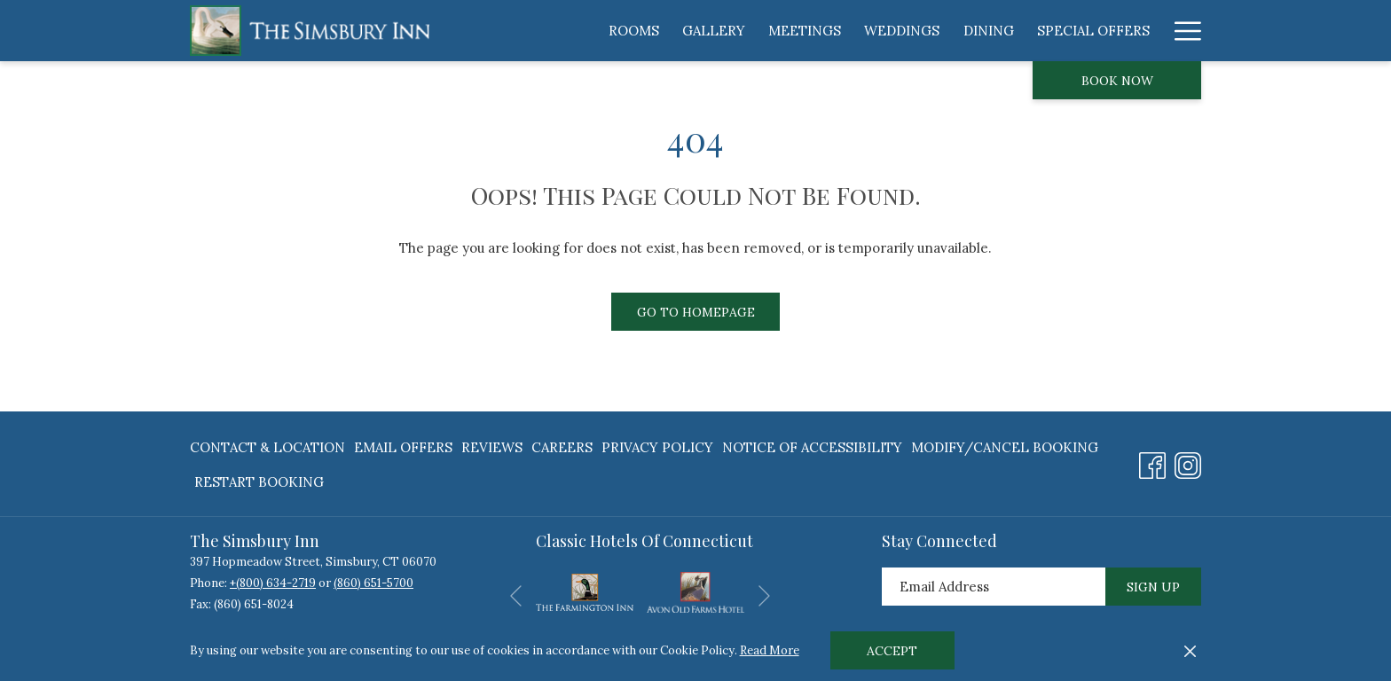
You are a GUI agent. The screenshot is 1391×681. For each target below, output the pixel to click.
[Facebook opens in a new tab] (1152, 462)
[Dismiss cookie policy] (1190, 650)
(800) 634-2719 (276, 583)
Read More (769, 650)
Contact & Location (267, 447)
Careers (562, 447)
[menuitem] (634, 30)
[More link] (1181, 30)
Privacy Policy (657, 447)
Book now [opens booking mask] (1117, 81)
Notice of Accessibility (812, 447)
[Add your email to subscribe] (993, 587)
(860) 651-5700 (373, 583)
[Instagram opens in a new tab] (1188, 462)
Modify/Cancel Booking (1004, 447)
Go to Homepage (696, 312)
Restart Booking (259, 482)
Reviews (492, 447)
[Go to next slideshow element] (764, 595)
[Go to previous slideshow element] (516, 595)
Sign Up (1153, 587)
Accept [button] (892, 651)
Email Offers (403, 447)
